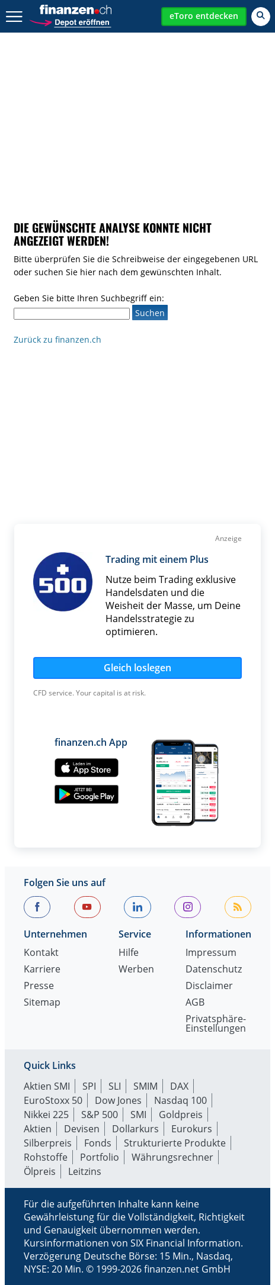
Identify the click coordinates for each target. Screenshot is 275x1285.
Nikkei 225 (46, 1114)
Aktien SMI (47, 1086)
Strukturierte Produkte (175, 1142)
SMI (138, 1114)
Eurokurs (191, 1128)
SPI (89, 1086)
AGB (195, 1003)
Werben (136, 969)
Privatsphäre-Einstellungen (216, 1024)
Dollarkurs (135, 1128)
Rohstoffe (46, 1157)
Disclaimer (209, 986)
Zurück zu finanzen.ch (57, 339)
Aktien (38, 1128)
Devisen (82, 1128)
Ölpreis (40, 1171)
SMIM (145, 1086)
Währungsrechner (172, 1157)
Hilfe (129, 953)
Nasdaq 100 (180, 1100)
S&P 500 (99, 1114)
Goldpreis (181, 1114)
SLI (114, 1086)
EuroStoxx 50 (53, 1100)
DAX (179, 1086)
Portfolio (99, 1157)
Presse (39, 986)
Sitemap (42, 1003)
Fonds (97, 1142)
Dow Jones (118, 1100)
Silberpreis (48, 1142)
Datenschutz (214, 969)
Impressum (211, 953)
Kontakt (41, 953)
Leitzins (84, 1171)
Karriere (42, 969)
